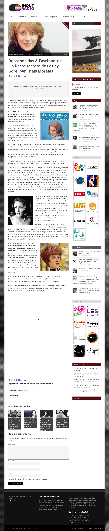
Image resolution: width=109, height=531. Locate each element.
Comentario (11, 445)
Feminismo (77, 502)
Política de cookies (80, 528)
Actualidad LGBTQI (67, 17)
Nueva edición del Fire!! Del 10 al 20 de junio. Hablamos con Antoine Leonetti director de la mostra (89, 290)
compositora (34, 384)
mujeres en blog (78, 505)
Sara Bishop (77, 368)
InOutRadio (23, 17)
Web (9, 473)
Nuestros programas (50, 17)
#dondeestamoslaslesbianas (76, 497)
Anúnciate (82, 17)
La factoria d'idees (33, 528)
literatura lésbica (83, 504)
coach (74, 500)
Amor (85, 498)
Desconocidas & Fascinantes (66, 24)
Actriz (21, 384)
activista (15, 384)
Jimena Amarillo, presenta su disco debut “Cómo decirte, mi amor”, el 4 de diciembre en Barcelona (89, 146)
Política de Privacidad (41, 479)
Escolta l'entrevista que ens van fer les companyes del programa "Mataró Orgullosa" (89, 261)
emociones (93, 500)
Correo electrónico (13, 467)
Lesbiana (43, 384)
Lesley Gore (50, 384)
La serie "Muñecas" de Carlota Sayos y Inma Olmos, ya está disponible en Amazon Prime (86, 374)
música (85, 505)
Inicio (12, 17)
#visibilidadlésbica (73, 498)
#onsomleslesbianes (89, 497)
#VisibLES (81, 498)
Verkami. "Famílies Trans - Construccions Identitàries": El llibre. (90, 252)
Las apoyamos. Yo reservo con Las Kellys (89, 268)
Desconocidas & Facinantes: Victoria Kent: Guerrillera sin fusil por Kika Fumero (30, 422)
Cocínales (78, 500)
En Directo (34, 17)
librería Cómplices (73, 504)
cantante (26, 384)
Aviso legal (70, 528)
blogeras (89, 498)
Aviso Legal (27, 479)
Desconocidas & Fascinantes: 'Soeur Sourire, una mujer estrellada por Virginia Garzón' (62, 422)
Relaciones (89, 505)
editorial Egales (86, 500)
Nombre (11, 461)
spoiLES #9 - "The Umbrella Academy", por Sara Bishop (86, 386)
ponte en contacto (44, 507)
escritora (71, 502)
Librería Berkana (89, 502)
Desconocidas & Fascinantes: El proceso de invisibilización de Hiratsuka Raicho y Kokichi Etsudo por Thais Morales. (46, 424)
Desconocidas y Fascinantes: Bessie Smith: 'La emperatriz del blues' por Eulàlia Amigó (14, 423)
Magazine (90, 504)
